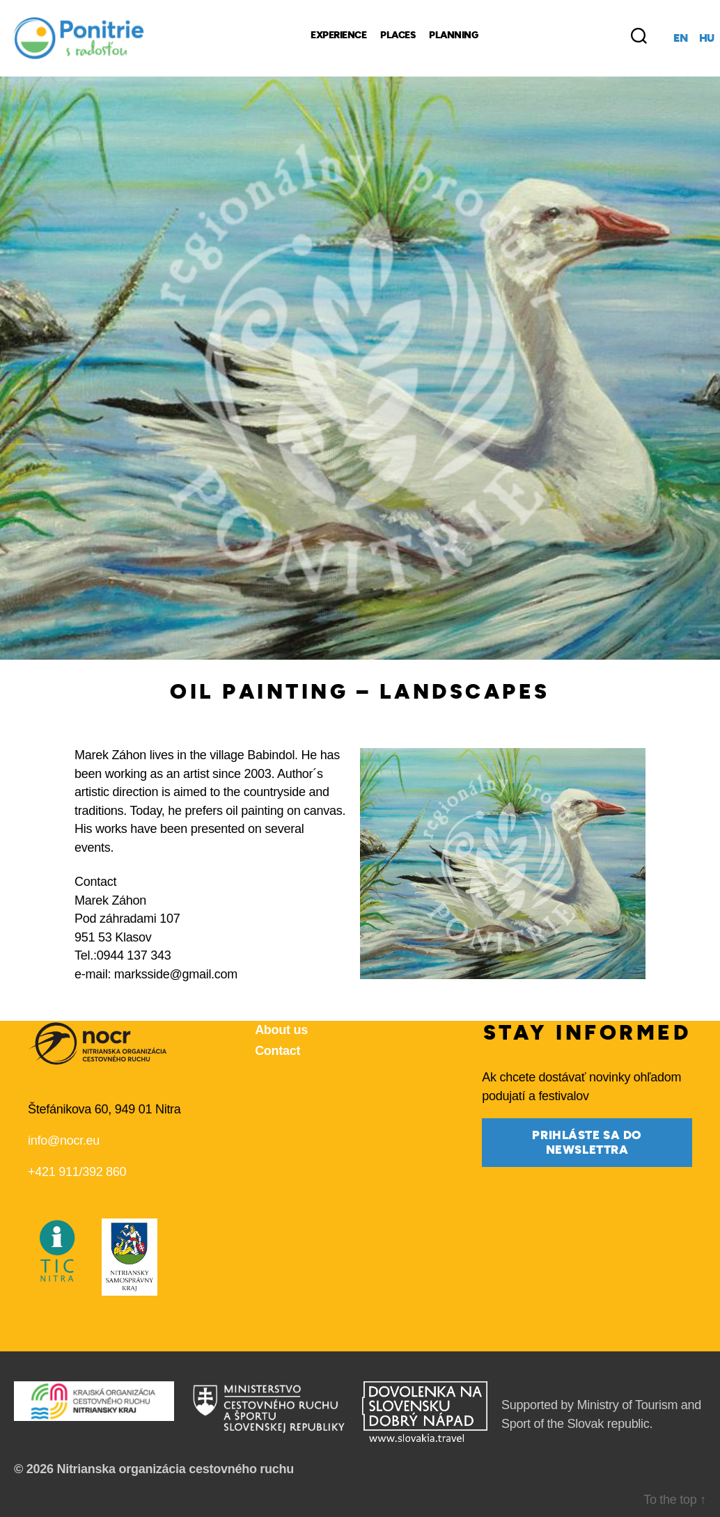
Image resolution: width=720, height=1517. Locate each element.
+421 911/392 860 (77, 1172)
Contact (277, 1051)
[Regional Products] (547, 35)
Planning (453, 35)
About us (281, 1030)
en (680, 38)
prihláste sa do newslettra (587, 1142)
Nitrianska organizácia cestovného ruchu (175, 1469)
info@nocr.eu (64, 1140)
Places (397, 35)
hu (706, 38)
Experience (338, 35)
